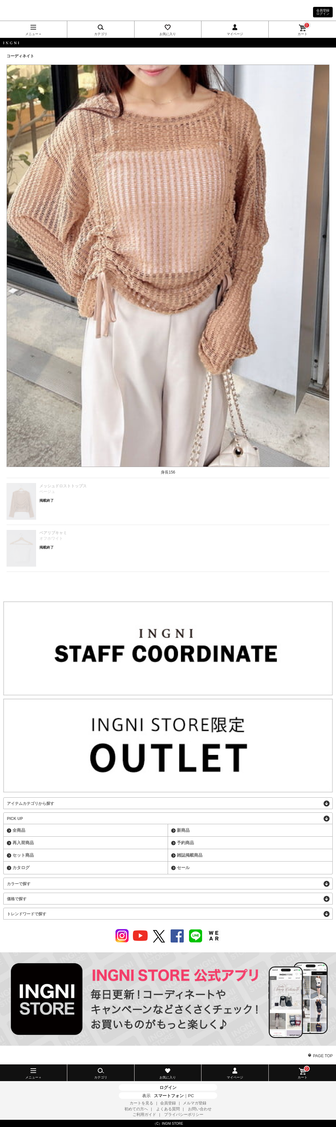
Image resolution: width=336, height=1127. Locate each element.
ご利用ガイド (144, 1115)
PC (191, 1095)
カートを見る (141, 1103)
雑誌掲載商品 (189, 855)
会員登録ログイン (322, 12)
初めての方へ (136, 1109)
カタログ (21, 867)
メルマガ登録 (194, 1103)
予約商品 (185, 842)
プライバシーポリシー (183, 1115)
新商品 (183, 830)
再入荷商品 (23, 842)
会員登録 (168, 1103)
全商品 (18, 830)
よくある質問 (168, 1109)
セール (183, 867)
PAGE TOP (323, 1056)
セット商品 (23, 855)
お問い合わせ (200, 1109)
